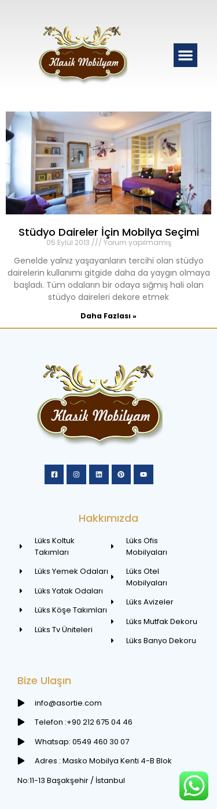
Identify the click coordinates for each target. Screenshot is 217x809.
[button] (185, 55)
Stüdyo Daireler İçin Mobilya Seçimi (109, 232)
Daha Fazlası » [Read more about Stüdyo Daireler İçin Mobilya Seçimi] (108, 316)
